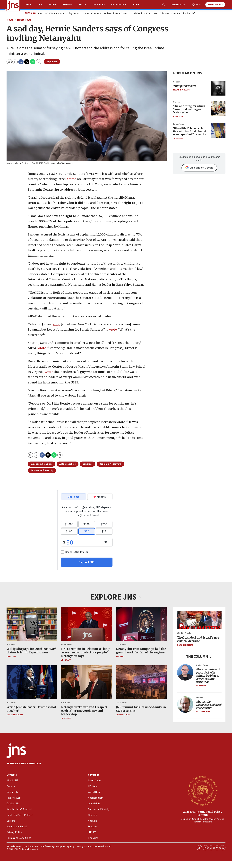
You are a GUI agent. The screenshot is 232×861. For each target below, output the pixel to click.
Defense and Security (42, 470)
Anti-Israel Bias (67, 464)
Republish (52, 61)
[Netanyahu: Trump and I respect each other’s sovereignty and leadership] (86, 682)
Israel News (24, 20)
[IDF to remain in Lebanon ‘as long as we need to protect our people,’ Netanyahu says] (86, 624)
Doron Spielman (185, 645)
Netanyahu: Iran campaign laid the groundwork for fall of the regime (141, 650)
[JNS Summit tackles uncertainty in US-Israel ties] (141, 682)
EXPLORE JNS (116, 597)
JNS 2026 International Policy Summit (62, 13)
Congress (88, 464)
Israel (28, 4)
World (53, 4)
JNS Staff (178, 138)
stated (71, 179)
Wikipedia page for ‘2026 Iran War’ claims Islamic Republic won (31, 650)
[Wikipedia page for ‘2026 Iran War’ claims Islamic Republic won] (32, 624)
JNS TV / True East (185, 633)
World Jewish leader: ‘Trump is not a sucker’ (31, 709)
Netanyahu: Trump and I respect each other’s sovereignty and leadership (84, 710)
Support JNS (215, 4)
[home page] (13, 5)
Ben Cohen (201, 685)
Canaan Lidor (122, 715)
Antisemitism (118, 4)
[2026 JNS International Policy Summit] (202, 790)
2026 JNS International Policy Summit (202, 813)
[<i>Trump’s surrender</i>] (218, 88)
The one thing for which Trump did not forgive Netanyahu (189, 109)
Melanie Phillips (181, 90)
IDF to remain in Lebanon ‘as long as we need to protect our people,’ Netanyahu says (85, 652)
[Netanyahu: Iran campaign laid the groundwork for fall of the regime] (141, 624)
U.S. (40, 4)
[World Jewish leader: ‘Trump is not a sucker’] (32, 682)
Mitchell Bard (203, 711)
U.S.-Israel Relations (41, 464)
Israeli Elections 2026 (140, 13)
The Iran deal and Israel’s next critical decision (199, 639)
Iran (40, 13)
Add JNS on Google (199, 167)
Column (176, 81)
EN (197, 4)
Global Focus (202, 665)
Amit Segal (178, 116)
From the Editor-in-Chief (183, 13)
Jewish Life (98, 4)
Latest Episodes (161, 13)
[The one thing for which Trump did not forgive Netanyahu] (218, 108)
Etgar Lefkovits (15, 715)
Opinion (67, 4)
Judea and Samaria (92, 13)
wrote (112, 329)
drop (56, 324)
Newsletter (178, 4)
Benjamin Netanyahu (110, 464)
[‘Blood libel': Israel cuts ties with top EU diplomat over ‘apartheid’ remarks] (218, 130)
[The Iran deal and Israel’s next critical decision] (199, 620)
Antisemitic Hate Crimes (115, 13)
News (10, 20)
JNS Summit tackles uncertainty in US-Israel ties (141, 709)
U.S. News (11, 644)
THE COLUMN (199, 656)
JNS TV (82, 4)
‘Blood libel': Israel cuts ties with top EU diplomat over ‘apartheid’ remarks (189, 131)
